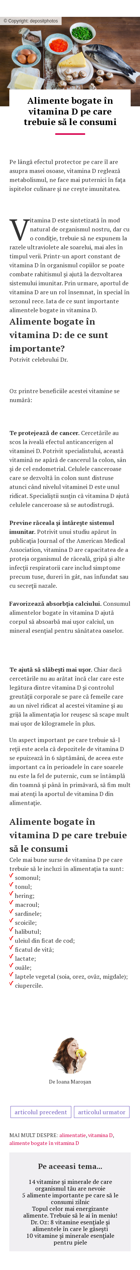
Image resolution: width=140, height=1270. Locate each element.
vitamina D (100, 1135)
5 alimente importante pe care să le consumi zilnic (70, 1198)
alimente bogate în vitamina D (44, 1142)
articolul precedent (41, 1112)
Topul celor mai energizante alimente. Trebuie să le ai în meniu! (70, 1211)
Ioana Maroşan (73, 1081)
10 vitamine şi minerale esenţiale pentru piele (70, 1238)
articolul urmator (101, 1112)
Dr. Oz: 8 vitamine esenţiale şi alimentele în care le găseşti (70, 1225)
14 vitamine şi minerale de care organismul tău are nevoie (70, 1185)
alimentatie (72, 1135)
